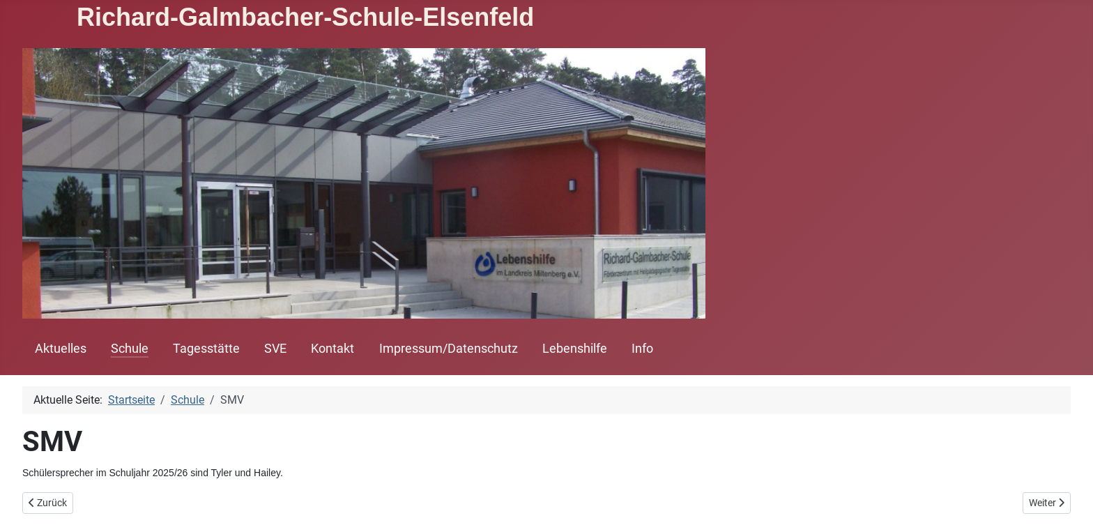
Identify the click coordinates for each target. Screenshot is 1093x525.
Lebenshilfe (574, 349)
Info (642, 349)
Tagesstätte (206, 349)
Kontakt (332, 349)
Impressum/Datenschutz (448, 349)
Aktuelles (60, 349)
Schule (129, 349)
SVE (275, 349)
